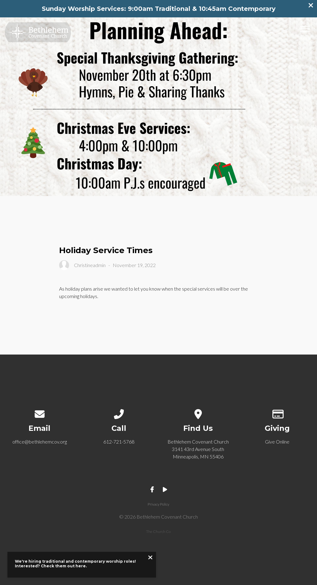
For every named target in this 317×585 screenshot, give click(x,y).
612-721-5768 (118, 441)
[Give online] (277, 413)
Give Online (277, 441)
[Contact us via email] (40, 413)
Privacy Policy (158, 504)
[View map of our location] (198, 413)
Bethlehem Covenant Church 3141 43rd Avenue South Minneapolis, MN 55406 (198, 449)
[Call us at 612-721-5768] (119, 413)
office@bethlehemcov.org (39, 441)
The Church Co (158, 531)
